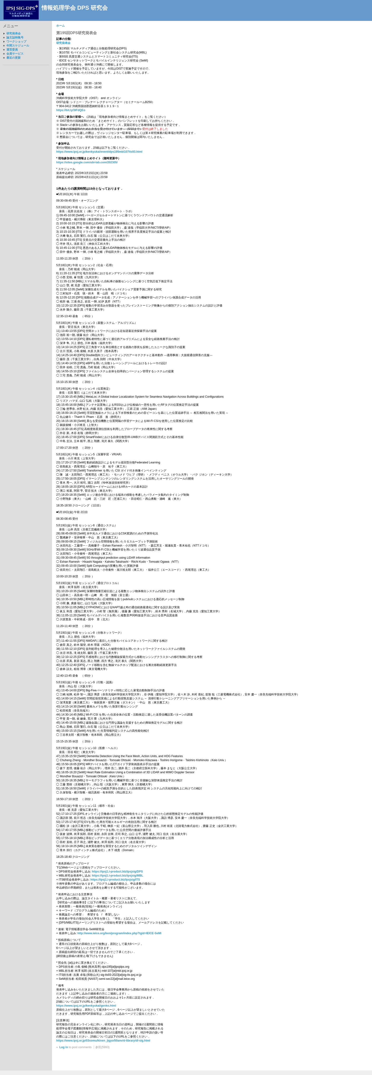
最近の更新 (13, 57)
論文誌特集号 (14, 37)
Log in (63, 1047)
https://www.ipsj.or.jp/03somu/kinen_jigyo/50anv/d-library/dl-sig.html (103, 1040)
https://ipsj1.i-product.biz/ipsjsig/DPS (117, 871)
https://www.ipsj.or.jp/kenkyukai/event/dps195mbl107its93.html (99, 151)
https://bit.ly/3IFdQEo (70, 110)
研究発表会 (13, 33)
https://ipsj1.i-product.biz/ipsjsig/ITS (115, 879)
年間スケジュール (17, 45)
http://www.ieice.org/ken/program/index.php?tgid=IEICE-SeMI (119, 933)
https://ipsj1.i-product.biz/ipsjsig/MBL (117, 875)
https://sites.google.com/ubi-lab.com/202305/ (87, 162)
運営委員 (12, 49)
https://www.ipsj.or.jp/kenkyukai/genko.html (86, 1005)
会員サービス (14, 53)
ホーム (60, 25)
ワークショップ (16, 41)
